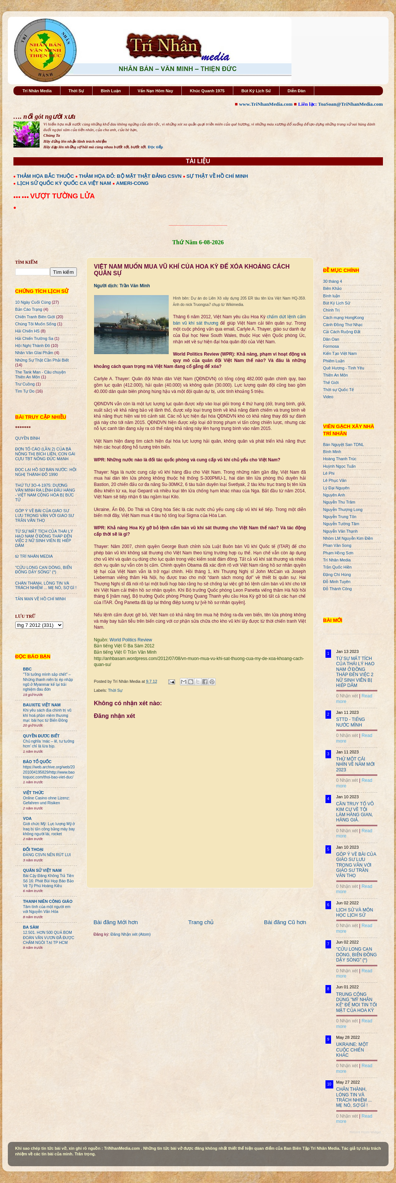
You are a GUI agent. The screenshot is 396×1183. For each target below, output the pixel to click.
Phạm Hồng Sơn (338, 553)
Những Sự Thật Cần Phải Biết (42, 360)
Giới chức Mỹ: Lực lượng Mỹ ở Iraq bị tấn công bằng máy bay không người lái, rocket (49, 829)
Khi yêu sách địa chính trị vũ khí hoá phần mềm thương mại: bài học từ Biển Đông (47, 715)
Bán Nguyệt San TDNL (343, 444)
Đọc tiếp (155, 147)
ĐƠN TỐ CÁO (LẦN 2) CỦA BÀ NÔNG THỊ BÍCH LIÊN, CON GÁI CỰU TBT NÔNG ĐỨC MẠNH (45, 454)
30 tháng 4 (332, 281)
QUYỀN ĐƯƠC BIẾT (41, 736)
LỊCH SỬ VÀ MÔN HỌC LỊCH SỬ (354, 912)
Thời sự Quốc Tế (338, 389)
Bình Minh (332, 451)
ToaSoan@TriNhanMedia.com (350, 104)
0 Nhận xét (347, 696)
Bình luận (331, 296)
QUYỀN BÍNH (27, 438)
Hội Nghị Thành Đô (32, 345)
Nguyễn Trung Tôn (339, 516)
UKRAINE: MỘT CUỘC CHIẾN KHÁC (352, 1050)
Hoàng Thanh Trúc (339, 458)
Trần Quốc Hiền (337, 567)
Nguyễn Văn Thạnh (340, 531)
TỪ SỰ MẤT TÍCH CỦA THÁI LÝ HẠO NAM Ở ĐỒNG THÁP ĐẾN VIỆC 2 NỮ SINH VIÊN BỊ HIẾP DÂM (44, 538)
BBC (27, 669)
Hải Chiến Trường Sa (34, 338)
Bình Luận (111, 91)
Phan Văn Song (337, 545)
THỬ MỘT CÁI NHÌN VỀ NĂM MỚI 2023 (355, 764)
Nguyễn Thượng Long (343, 509)
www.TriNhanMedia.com (265, 104)
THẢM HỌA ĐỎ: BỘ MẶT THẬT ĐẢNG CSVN (130, 176)
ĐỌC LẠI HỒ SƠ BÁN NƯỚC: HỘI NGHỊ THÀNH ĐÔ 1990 (46, 472)
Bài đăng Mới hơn (116, 922)
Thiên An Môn (335, 375)
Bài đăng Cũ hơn (285, 922)
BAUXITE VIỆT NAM (42, 705)
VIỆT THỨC (33, 792)
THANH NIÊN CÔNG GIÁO (48, 901)
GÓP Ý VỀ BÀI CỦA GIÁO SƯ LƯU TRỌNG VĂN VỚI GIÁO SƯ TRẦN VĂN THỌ (44, 515)
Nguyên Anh (334, 495)
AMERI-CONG (132, 183)
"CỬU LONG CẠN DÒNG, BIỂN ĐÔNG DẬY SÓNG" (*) (43, 570)
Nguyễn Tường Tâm (341, 523)
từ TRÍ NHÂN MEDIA (34, 556)
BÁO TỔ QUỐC (37, 761)
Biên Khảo (332, 288)
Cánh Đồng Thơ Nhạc (343, 324)
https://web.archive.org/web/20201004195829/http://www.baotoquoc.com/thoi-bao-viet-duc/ (49, 772)
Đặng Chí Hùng (337, 574)
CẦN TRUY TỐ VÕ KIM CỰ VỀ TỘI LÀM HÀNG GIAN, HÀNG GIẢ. (355, 812)
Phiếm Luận (334, 361)
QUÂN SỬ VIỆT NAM (42, 870)
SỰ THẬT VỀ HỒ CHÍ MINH (217, 176)
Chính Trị (331, 310)
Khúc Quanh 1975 (207, 91)
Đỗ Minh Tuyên (337, 581)
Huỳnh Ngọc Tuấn (339, 466)
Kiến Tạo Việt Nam (340, 353)
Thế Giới (331, 382)
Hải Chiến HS (27, 331)
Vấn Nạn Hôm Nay (155, 91)
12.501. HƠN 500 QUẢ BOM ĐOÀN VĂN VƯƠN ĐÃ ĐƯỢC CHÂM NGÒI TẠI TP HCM (48, 937)
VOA (27, 818)
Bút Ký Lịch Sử (256, 91)
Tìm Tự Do (25, 391)
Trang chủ (200, 922)
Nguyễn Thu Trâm (339, 502)
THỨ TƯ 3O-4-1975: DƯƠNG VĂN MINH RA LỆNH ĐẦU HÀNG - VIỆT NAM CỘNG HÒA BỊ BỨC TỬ (45, 492)
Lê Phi (329, 473)
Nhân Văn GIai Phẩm (34, 352)
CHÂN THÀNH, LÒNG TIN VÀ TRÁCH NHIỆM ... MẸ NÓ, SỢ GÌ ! (46, 585)
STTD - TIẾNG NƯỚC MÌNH (350, 722)
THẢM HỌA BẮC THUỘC (45, 176)
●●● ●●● (21, 197)
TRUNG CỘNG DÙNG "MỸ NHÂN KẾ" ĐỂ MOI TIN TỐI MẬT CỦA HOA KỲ (356, 1002)
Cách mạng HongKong (343, 317)
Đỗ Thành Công (337, 588)
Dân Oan (331, 339)
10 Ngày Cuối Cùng (33, 302)
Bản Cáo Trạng (29, 309)
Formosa (331, 346)
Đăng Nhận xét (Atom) (130, 934)
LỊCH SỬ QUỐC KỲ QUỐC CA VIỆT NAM (64, 183)
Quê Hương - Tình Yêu (343, 368)
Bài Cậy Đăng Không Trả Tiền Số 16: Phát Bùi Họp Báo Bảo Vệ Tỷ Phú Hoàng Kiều (48, 881)
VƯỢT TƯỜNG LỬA (62, 196)
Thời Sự (76, 91)
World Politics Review (131, 639)
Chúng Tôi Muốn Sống (35, 324)
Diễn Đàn (297, 91)
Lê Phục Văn (335, 480)
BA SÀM (31, 927)
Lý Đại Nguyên (336, 488)
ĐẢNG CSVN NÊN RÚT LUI (47, 855)
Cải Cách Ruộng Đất (342, 331)
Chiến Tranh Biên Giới (35, 317)
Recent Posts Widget (365, 1132)
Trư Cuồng (25, 384)
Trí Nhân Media (37, 91)
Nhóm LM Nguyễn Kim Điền (348, 538)
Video (328, 396)
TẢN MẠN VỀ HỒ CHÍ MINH (40, 599)
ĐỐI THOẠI (33, 849)
